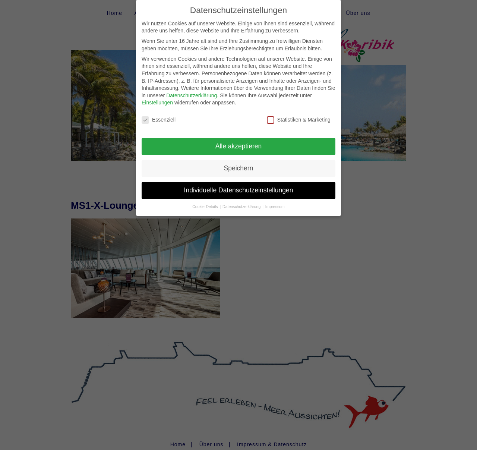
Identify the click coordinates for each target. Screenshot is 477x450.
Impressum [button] (275, 200)
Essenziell (159, 113)
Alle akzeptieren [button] (238, 140)
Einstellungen (157, 97)
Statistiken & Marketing (299, 113)
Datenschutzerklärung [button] (242, 200)
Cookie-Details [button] (205, 200)
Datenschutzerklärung (191, 89)
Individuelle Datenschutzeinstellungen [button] (238, 184)
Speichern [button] (238, 162)
